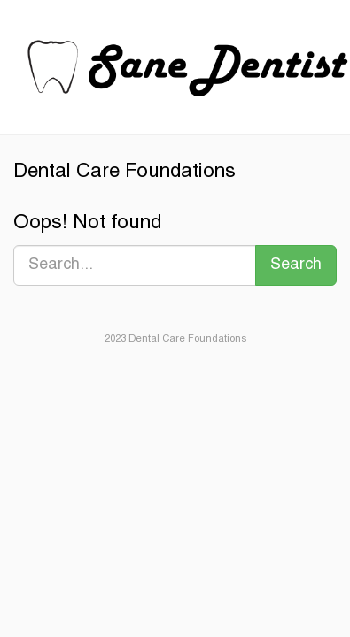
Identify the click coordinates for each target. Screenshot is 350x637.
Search (296, 264)
